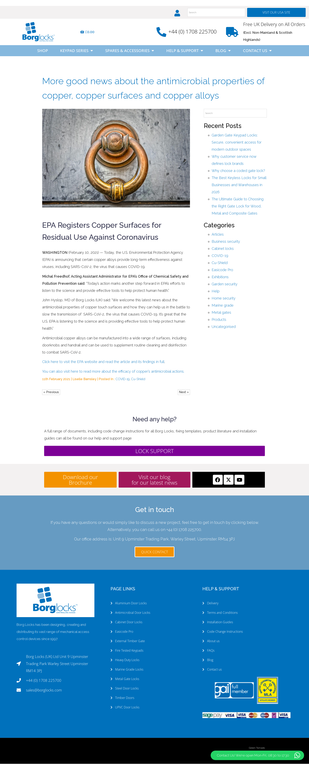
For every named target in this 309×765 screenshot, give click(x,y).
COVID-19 (122, 380)
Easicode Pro (222, 271)
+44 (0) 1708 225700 (192, 32)
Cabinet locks (223, 250)
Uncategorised (224, 328)
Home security (223, 300)
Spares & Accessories (129, 52)
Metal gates (221, 314)
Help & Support (184, 52)
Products (219, 321)
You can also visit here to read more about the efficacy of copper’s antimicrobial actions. (113, 373)
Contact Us (257, 52)
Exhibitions (220, 278)
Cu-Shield (138, 380)
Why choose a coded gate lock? (238, 172)
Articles (218, 236)
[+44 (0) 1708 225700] (161, 33)
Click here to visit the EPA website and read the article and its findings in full (103, 363)
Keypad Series (76, 52)
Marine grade (223, 307)
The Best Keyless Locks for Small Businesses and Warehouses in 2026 (239, 186)
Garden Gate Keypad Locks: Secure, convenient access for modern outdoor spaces (237, 143)
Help (216, 292)
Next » (184, 393)
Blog (223, 52)
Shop (42, 52)
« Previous (51, 393)
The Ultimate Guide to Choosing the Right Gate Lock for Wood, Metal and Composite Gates (237, 207)
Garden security (224, 285)
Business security (226, 243)
